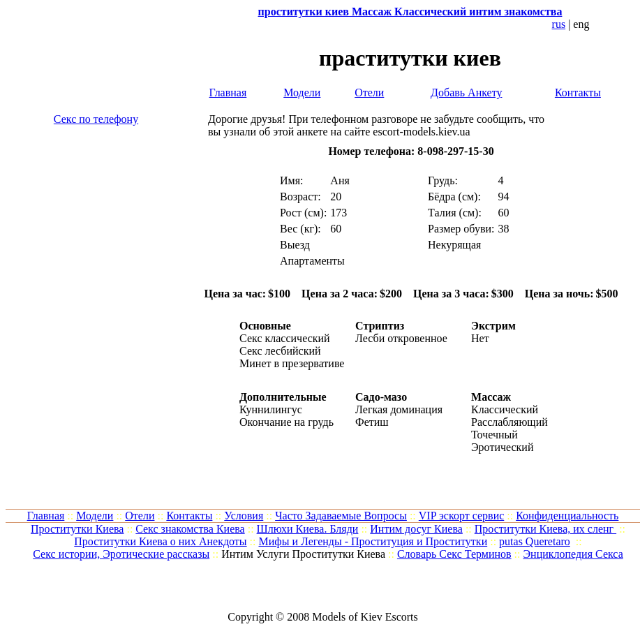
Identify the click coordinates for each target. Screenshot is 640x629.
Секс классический (284, 338)
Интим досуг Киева (416, 529)
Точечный (494, 435)
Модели (301, 92)
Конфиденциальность (567, 515)
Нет (480, 338)
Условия (243, 515)
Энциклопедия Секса (573, 554)
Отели (369, 92)
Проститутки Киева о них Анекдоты (160, 541)
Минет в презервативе (291, 363)
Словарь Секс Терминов (454, 554)
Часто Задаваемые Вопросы (341, 515)
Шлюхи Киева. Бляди (308, 529)
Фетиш (372, 422)
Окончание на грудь (286, 422)
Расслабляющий (509, 422)
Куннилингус (270, 409)
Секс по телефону (96, 119)
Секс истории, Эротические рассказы (121, 554)
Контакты (578, 92)
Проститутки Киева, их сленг (545, 529)
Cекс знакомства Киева (189, 529)
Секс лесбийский (280, 351)
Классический (504, 409)
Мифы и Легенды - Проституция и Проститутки (372, 541)
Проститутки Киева (77, 529)
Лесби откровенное (401, 338)
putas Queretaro (534, 541)
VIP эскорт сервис (462, 515)
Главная (228, 92)
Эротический (502, 447)
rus (559, 24)
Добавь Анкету (466, 92)
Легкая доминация (398, 409)
